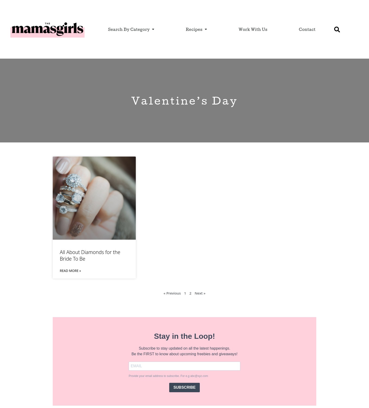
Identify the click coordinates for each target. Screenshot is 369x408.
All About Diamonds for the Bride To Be (90, 255)
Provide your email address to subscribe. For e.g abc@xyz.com (168, 376)
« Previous (172, 293)
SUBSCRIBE (184, 387)
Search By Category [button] (131, 29)
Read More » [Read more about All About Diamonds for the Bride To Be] (70, 270)
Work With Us (253, 29)
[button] (337, 29)
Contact (307, 29)
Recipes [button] (196, 29)
